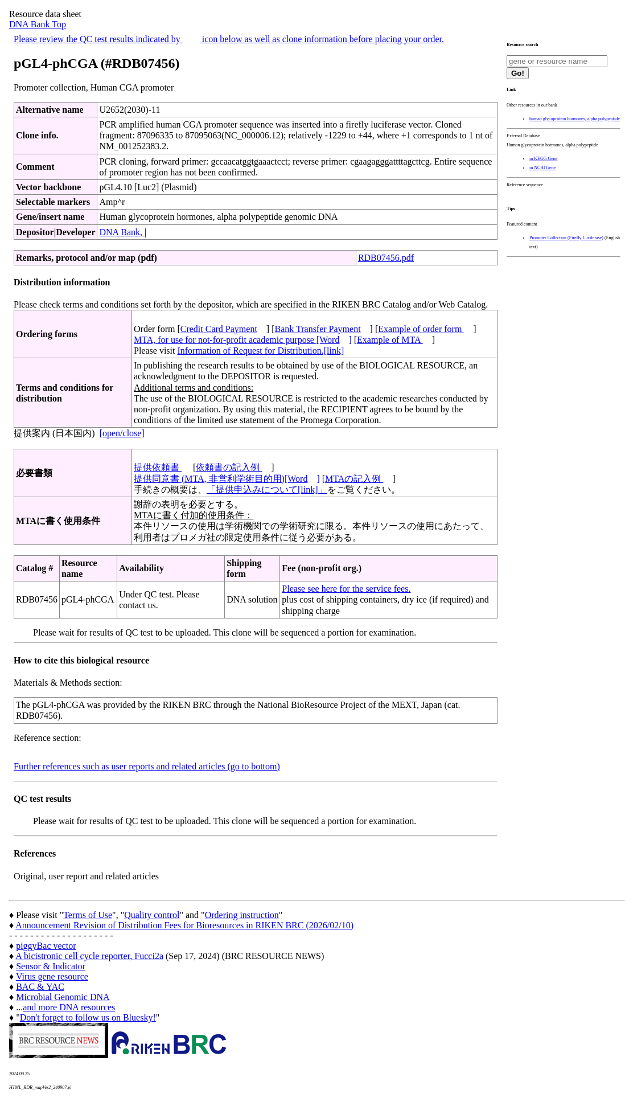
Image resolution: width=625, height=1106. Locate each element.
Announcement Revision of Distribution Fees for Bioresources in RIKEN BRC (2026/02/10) (184, 925)
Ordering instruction (242, 915)
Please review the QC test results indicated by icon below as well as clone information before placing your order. (229, 39)
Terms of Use (87, 915)
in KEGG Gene (543, 158)
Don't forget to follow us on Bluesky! (88, 1017)
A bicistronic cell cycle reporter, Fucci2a (89, 956)
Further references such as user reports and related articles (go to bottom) (147, 766)
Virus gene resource (52, 976)
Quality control (151, 915)
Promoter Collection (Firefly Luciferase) (566, 237)
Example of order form (421, 329)
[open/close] (122, 433)
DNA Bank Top (37, 24)
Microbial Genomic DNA (62, 997)
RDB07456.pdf (386, 258)
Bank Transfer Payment (318, 329)
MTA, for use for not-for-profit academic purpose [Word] (243, 340)
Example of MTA (390, 340)
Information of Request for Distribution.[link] (260, 350)
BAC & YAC (40, 987)
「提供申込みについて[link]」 (267, 489)
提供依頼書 (158, 467)
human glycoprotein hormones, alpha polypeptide (574, 118)
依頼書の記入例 (229, 467)
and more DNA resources (69, 1007)
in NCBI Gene (542, 167)
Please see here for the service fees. (346, 588)
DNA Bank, (122, 232)
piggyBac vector (46, 946)
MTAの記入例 (354, 479)
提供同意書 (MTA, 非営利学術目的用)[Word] (227, 479)
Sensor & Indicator (50, 966)
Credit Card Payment (218, 329)
